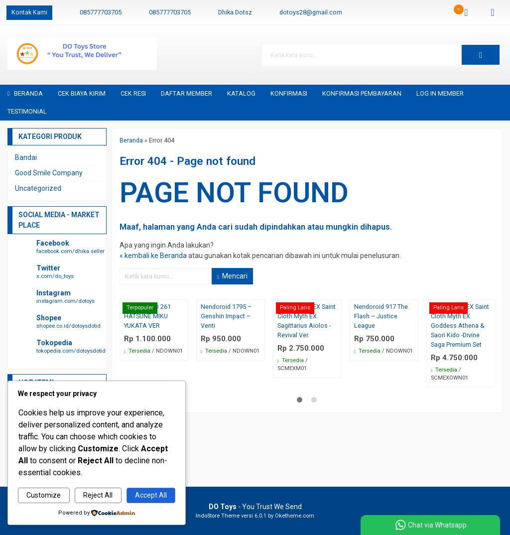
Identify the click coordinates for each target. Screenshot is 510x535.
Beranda (25, 93)
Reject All (98, 495)
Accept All (151, 495)
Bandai (26, 157)
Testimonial (27, 111)
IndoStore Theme (218, 516)
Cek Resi (133, 93)
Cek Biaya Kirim (82, 93)
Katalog (241, 93)
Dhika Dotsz (235, 12)
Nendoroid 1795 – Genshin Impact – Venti (226, 316)
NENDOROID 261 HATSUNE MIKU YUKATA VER (147, 316)
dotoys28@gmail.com (310, 12)
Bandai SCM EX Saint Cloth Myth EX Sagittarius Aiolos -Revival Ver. (306, 321)
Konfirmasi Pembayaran (361, 93)
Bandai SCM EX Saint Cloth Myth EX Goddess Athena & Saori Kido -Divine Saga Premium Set (460, 325)
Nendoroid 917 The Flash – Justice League (381, 316)
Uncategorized (38, 188)
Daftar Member (186, 93)
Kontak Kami (29, 12)
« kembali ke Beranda (153, 256)
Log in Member (440, 93)
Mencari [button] (232, 276)
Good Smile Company (49, 173)
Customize (43, 495)
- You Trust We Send (255, 507)
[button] (481, 55)
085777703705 (101, 12)
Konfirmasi (288, 93)
